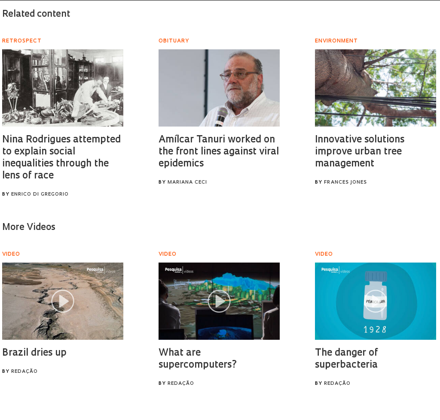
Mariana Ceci (187, 182)
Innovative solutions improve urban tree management (359, 152)
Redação (24, 371)
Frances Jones (345, 182)
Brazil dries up (34, 353)
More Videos (28, 227)
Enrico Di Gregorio (40, 194)
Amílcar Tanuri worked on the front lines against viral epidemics (219, 152)
